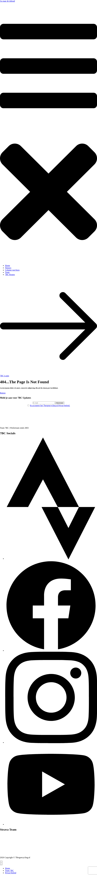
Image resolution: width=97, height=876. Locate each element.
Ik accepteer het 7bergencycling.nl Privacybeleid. (50, 405)
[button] (48, 136)
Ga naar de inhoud (7, 1)
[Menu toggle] (1, 863)
